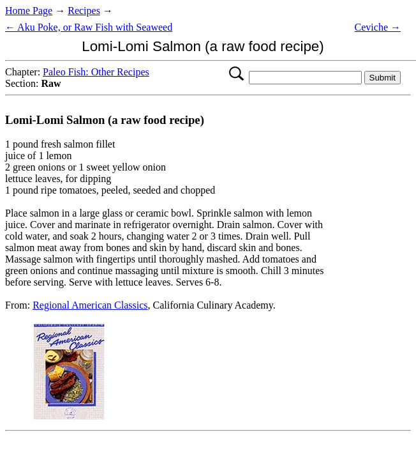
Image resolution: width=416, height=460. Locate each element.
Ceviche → (378, 27)
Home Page (28, 10)
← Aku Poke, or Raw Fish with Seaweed (88, 27)
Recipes (84, 10)
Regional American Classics (90, 305)
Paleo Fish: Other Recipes (96, 71)
